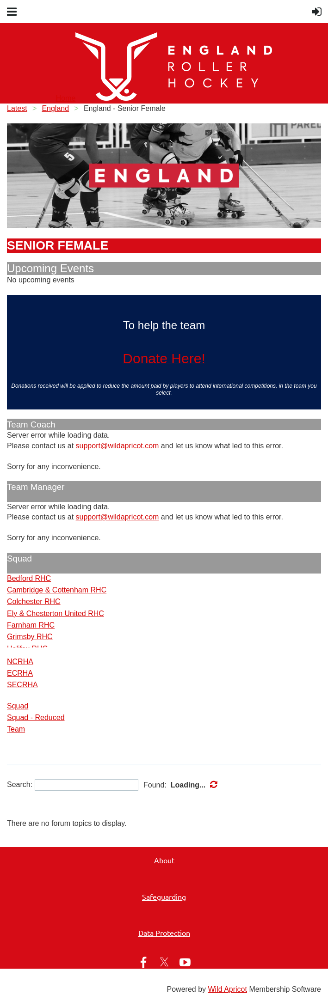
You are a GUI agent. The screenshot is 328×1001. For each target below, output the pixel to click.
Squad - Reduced (36, 717)
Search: (19, 784)
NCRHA (20, 661)
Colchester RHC (34, 601)
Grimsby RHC (30, 637)
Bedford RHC (29, 578)
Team (16, 729)
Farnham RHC (31, 625)
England (55, 108)
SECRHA (22, 685)
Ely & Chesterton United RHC (55, 613)
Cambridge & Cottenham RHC (56, 590)
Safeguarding (164, 896)
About (164, 860)
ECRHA (20, 673)
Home (66, 98)
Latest (17, 108)
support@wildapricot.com (117, 446)
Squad (17, 706)
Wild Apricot (227, 989)
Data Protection (164, 932)
